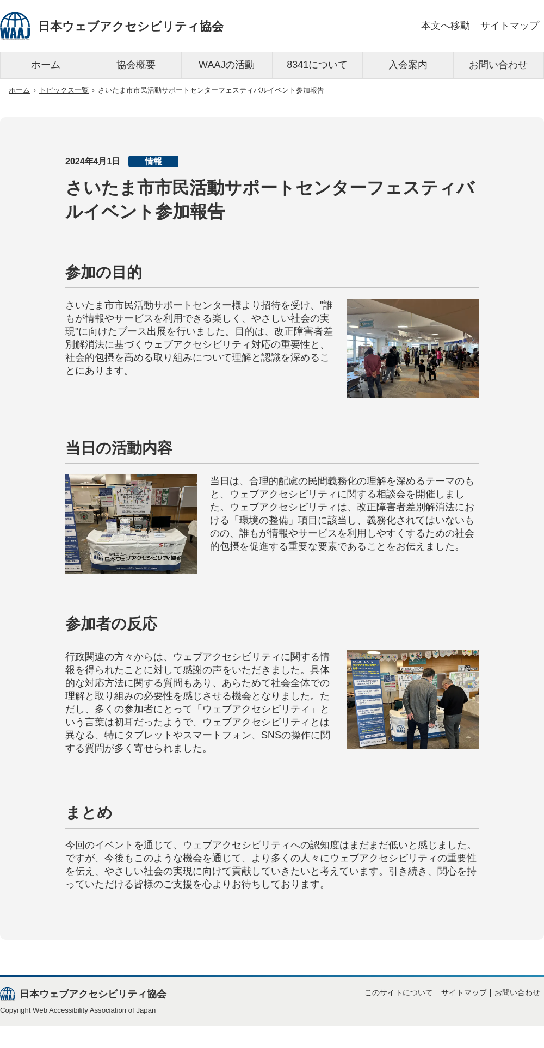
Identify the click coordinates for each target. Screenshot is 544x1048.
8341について (317, 64)
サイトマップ (509, 25)
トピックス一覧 (64, 90)
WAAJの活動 (227, 64)
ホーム (45, 64)
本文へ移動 (445, 25)
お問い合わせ (498, 64)
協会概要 (136, 64)
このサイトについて (398, 993)
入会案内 (408, 64)
